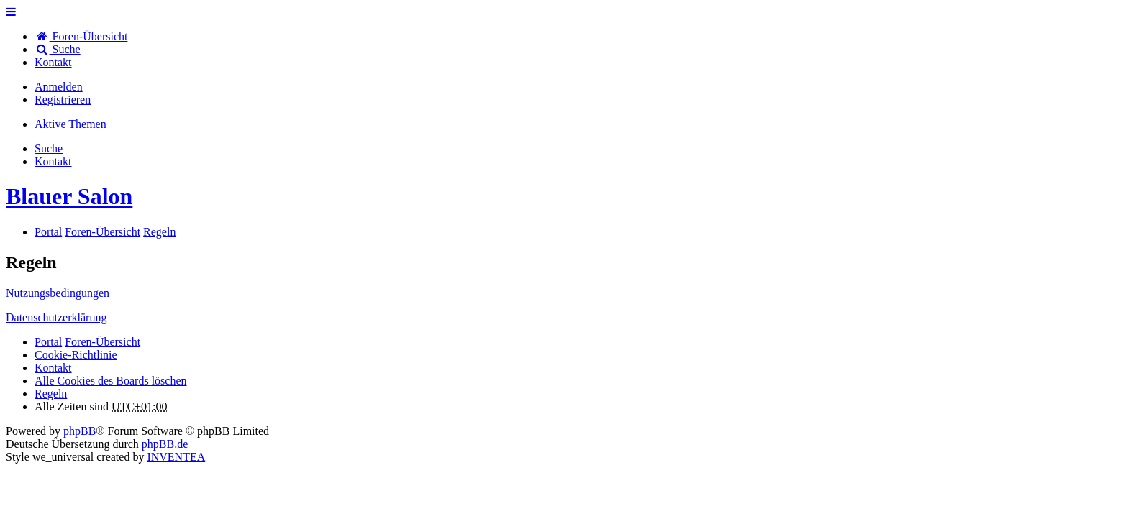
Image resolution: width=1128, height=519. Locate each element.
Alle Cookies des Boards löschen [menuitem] (111, 381)
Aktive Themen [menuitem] (70, 124)
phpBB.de (165, 444)
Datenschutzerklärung (56, 317)
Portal (48, 232)
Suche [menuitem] (58, 49)
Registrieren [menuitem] (63, 99)
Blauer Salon (69, 196)
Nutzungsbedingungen (57, 293)
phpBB (79, 431)
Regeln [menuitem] (51, 393)
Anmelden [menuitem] (59, 87)
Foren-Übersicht (102, 342)
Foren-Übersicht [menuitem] (81, 36)
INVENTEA (176, 457)
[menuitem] (53, 62)
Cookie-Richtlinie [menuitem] (76, 355)
